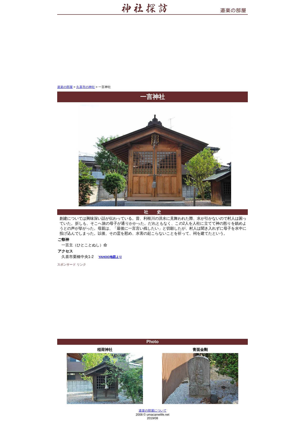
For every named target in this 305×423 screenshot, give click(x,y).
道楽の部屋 (65, 87)
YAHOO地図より (110, 257)
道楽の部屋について (153, 410)
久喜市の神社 (85, 87)
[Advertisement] (152, 49)
